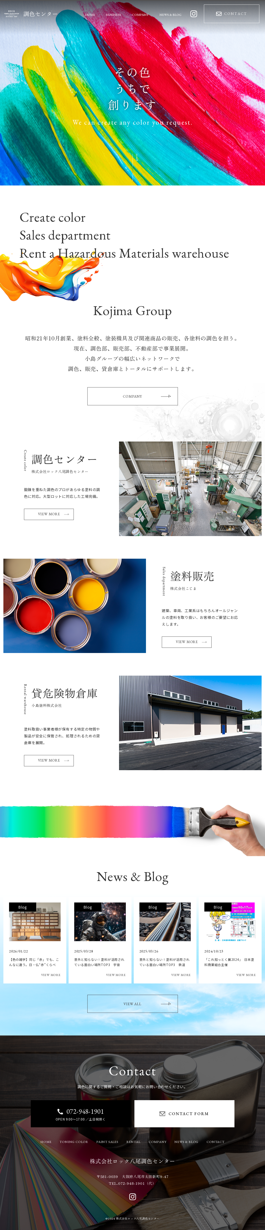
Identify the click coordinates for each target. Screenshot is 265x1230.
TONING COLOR (74, 1142)
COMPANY (147, 396)
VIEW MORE (53, 514)
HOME (46, 1142)
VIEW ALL (147, 1004)
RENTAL (134, 1142)
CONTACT (215, 1142)
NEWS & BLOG (186, 1142)
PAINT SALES (107, 1142)
